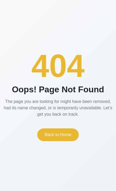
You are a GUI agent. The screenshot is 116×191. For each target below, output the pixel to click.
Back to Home (58, 134)
